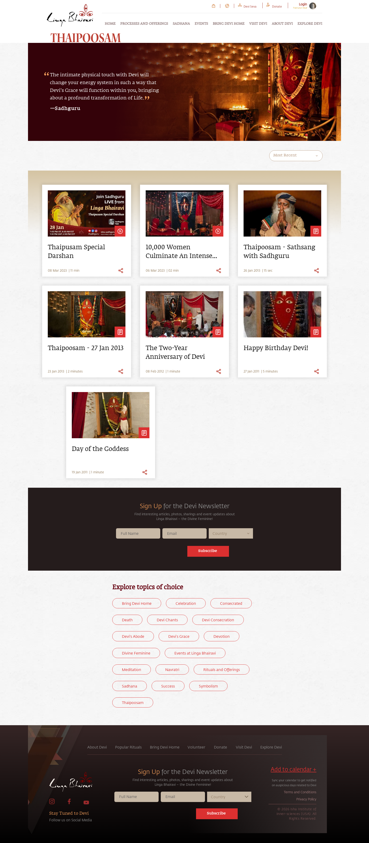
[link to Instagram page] (52, 803)
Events (201, 23)
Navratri (172, 669)
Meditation (131, 669)
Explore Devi (309, 23)
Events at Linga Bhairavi (195, 653)
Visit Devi (258, 23)
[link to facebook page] (69, 803)
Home (110, 23)
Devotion (221, 636)
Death (127, 619)
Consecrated (231, 603)
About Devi (282, 23)
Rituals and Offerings (221, 669)
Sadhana (181, 23)
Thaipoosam (133, 702)
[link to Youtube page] (86, 803)
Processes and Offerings (144, 23)
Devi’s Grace (178, 636)
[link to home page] (81, 783)
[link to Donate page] (277, 6)
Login (303, 4)
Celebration (186, 603)
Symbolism (208, 685)
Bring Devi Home (229, 23)
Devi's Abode (133, 636)
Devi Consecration (218, 619)
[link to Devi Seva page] (250, 6)
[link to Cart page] (213, 6)
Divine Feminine (136, 653)
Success (168, 685)
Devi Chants (167, 619)
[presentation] (155, 552)
